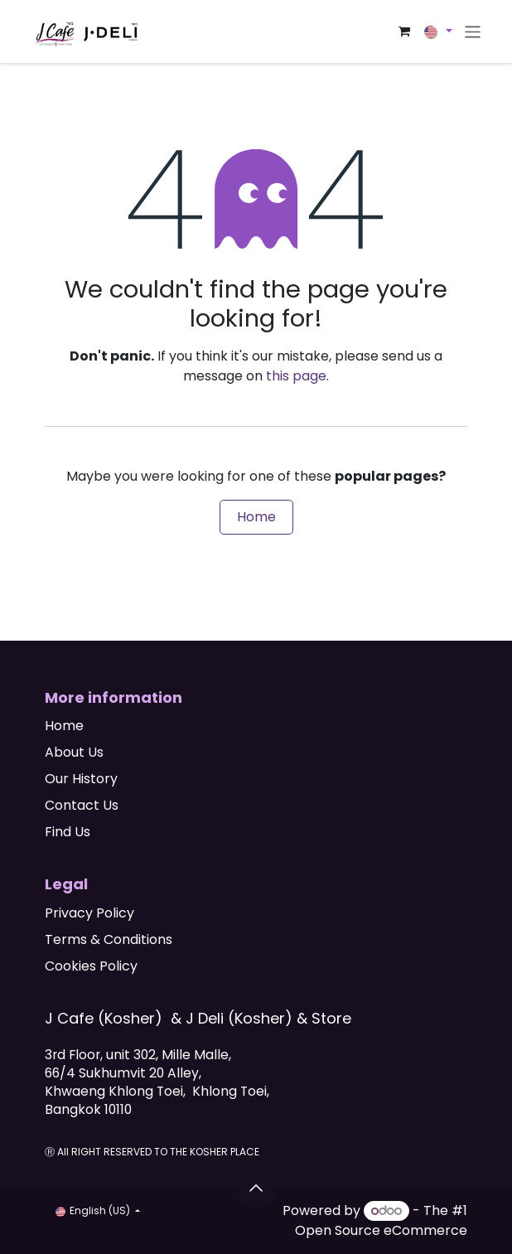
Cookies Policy (91, 966)
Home (256, 516)
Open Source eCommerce (381, 1230)
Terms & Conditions (108, 939)
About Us (74, 752)
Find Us (67, 831)
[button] (256, 1188)
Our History (81, 778)
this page (296, 375)
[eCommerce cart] (404, 31)
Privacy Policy (89, 912)
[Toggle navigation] (472, 31)
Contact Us (81, 805)
